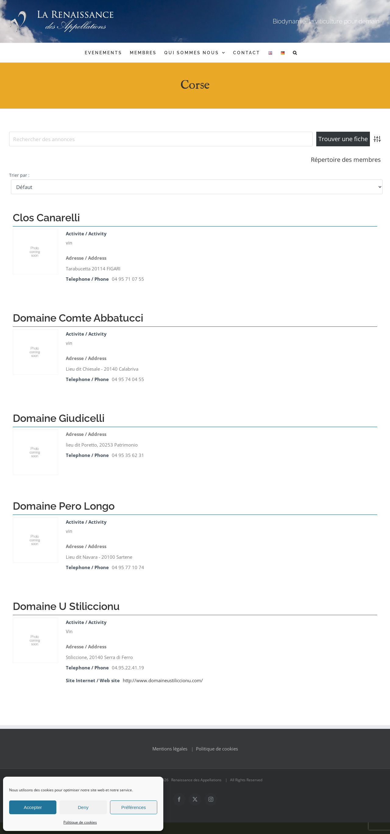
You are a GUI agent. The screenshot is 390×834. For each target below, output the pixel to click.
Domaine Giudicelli (59, 418)
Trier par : (19, 175)
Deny (83, 807)
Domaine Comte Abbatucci (78, 318)
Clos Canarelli (46, 218)
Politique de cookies (80, 822)
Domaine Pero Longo (64, 506)
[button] (295, 52)
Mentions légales (169, 760)
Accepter (33, 807)
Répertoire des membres (346, 159)
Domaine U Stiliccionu (66, 606)
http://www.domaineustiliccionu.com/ (163, 680)
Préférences (133, 807)
